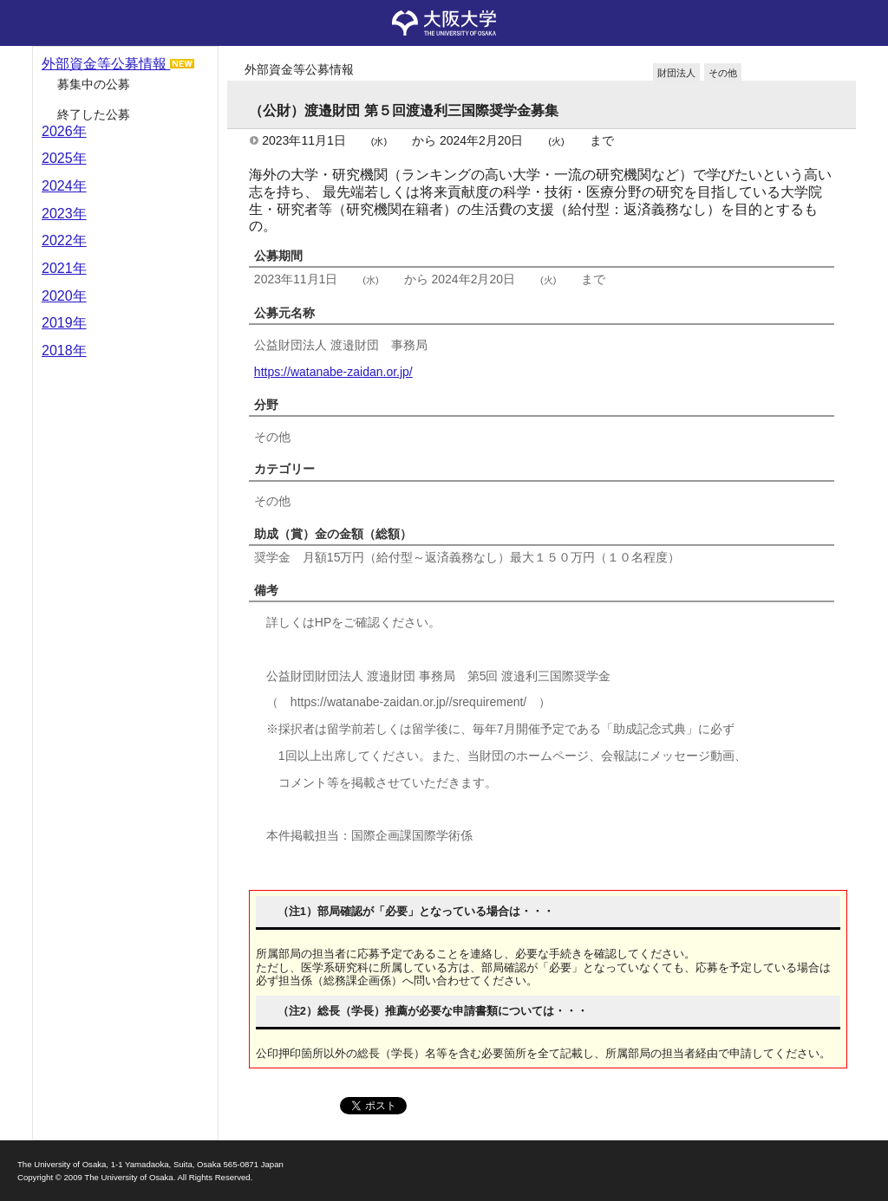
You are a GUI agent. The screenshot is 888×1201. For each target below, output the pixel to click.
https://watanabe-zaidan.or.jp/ (333, 372)
